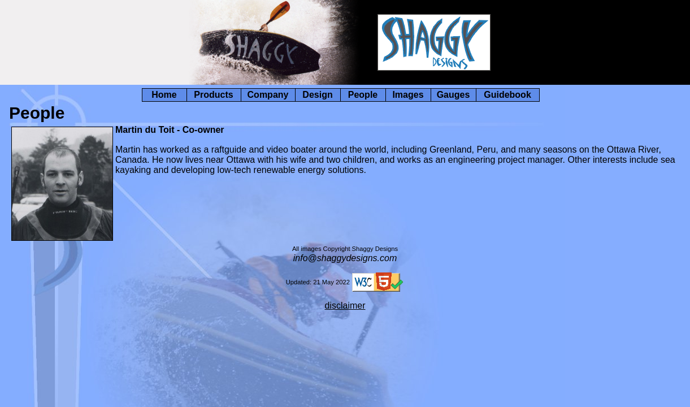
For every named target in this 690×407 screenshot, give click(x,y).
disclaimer (344, 305)
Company (268, 94)
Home (163, 94)
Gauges (453, 94)
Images (407, 94)
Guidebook (507, 94)
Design (317, 94)
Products (213, 94)
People (362, 94)
